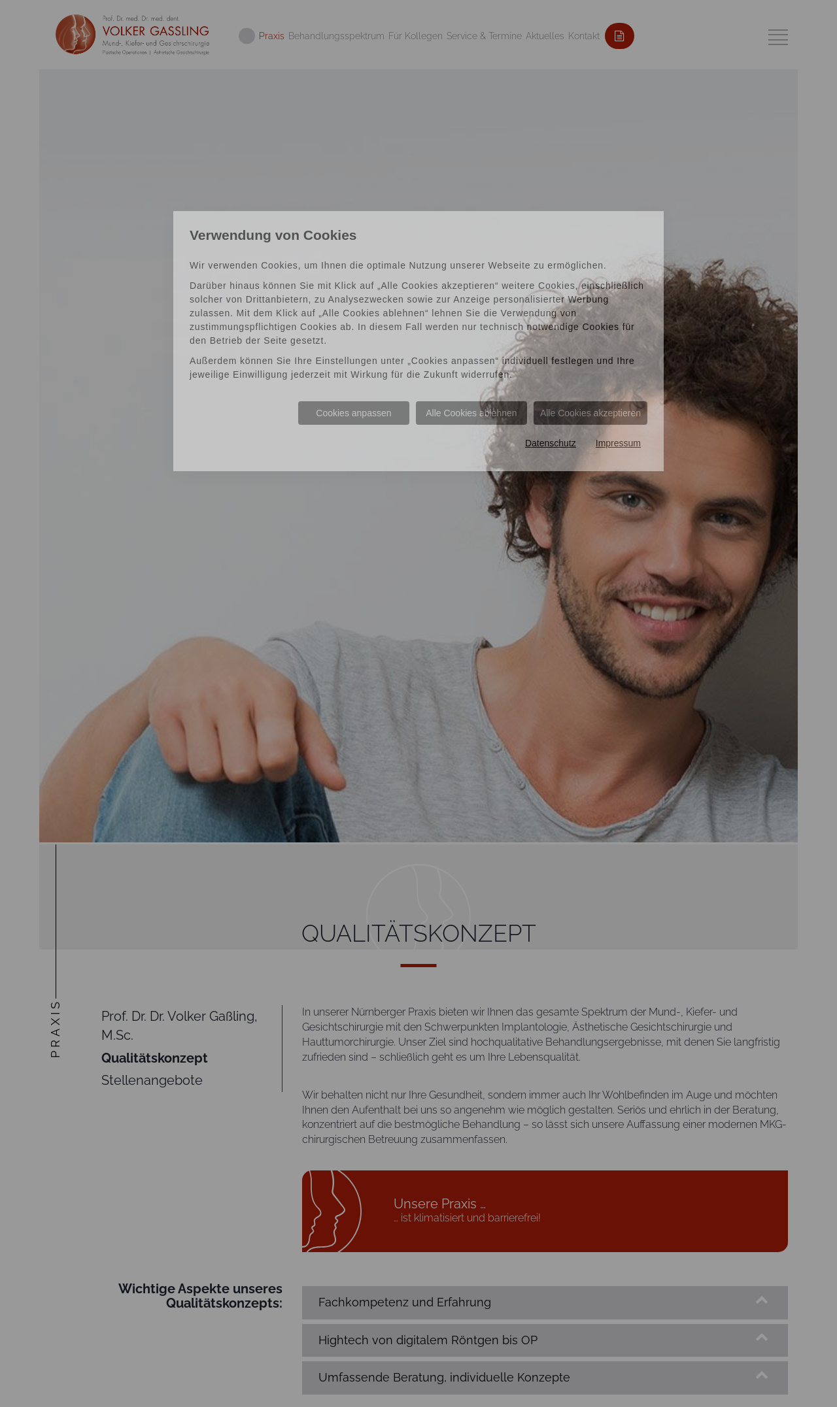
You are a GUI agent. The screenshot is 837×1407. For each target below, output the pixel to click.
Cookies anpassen (353, 413)
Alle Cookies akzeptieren (590, 413)
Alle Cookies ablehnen (471, 413)
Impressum (618, 443)
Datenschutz (550, 443)
